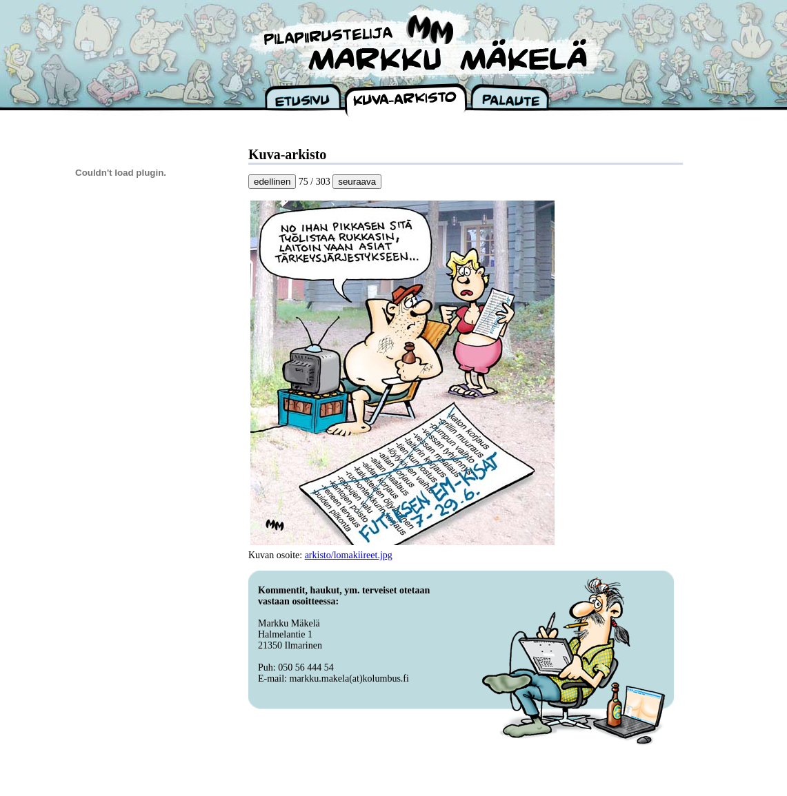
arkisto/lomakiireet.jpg (348, 555)
